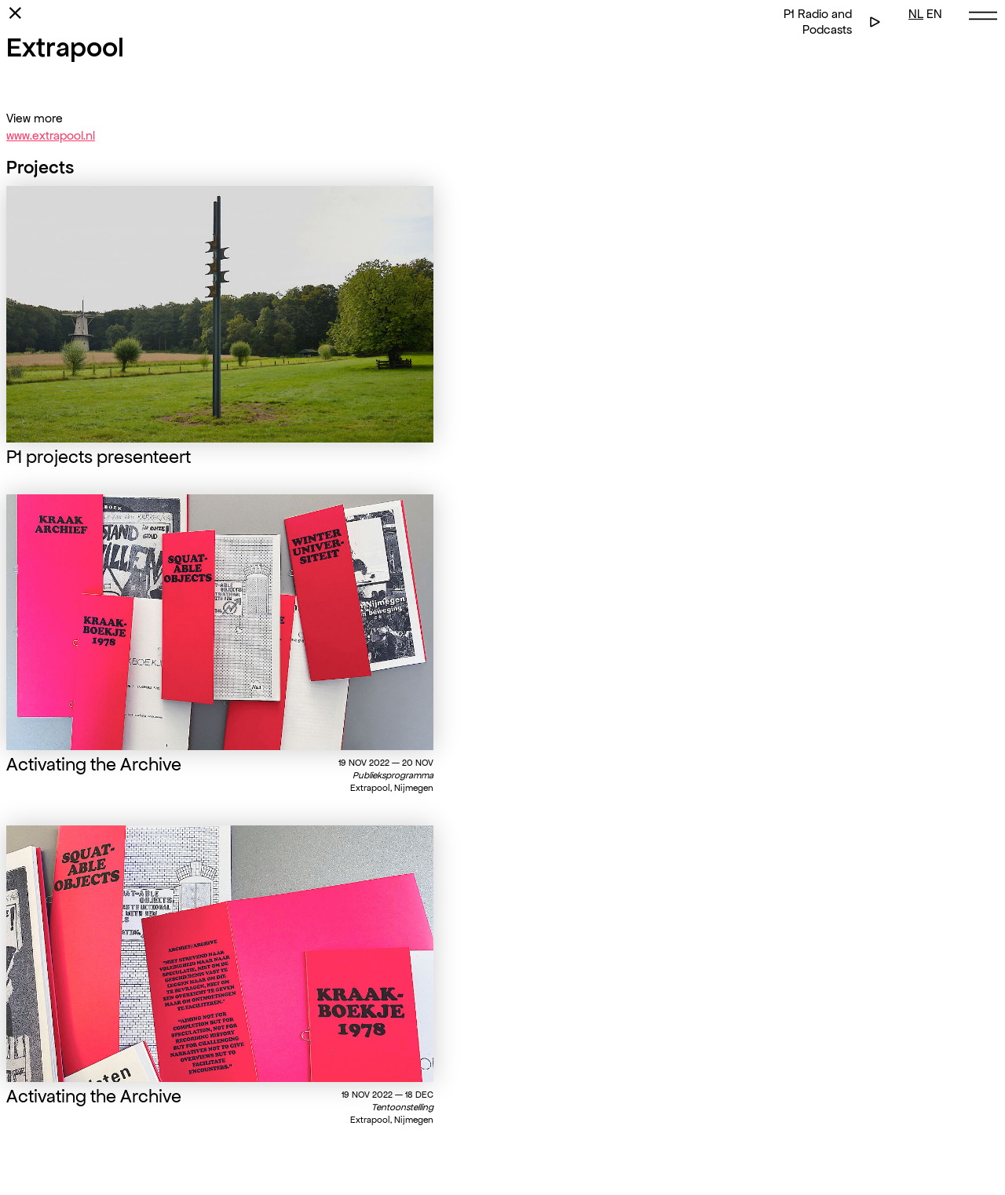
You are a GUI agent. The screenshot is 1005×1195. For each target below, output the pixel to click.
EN (934, 13)
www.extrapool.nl (50, 135)
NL (915, 13)
